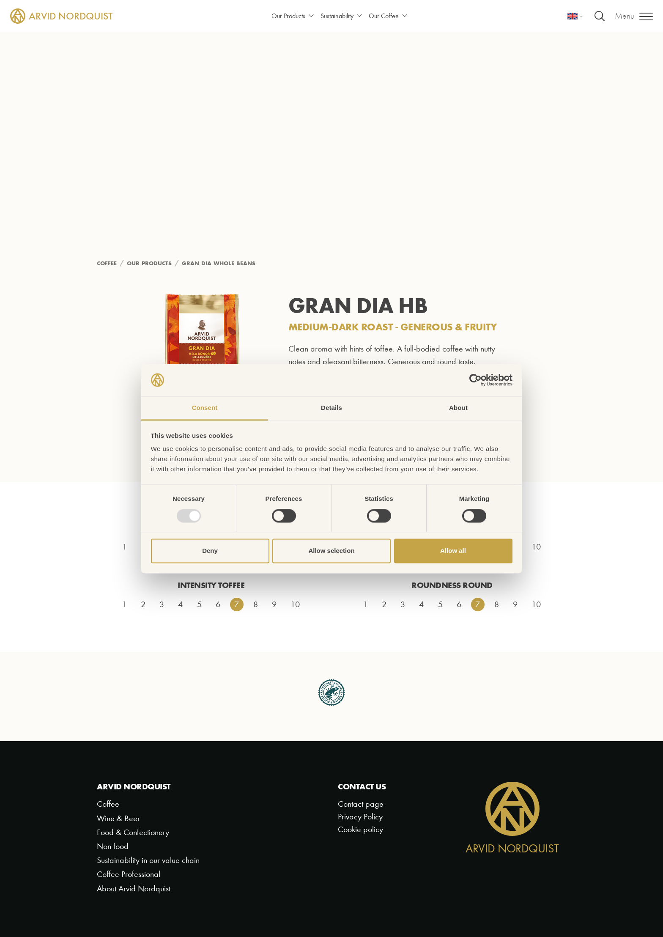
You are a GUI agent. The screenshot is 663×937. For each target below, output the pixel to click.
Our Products (292, 16)
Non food (113, 846)
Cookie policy (360, 829)
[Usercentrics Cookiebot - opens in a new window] (475, 380)
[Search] (600, 16)
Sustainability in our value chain (148, 860)
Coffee (108, 804)
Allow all (453, 551)
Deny (210, 551)
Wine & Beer (118, 818)
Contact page (361, 804)
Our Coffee (388, 16)
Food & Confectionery (133, 832)
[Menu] (634, 16)
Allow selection (331, 551)
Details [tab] (331, 408)
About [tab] (458, 408)
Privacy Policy (360, 817)
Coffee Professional (128, 874)
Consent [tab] (205, 408)
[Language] (575, 16)
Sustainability (341, 16)
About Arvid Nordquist (133, 888)
